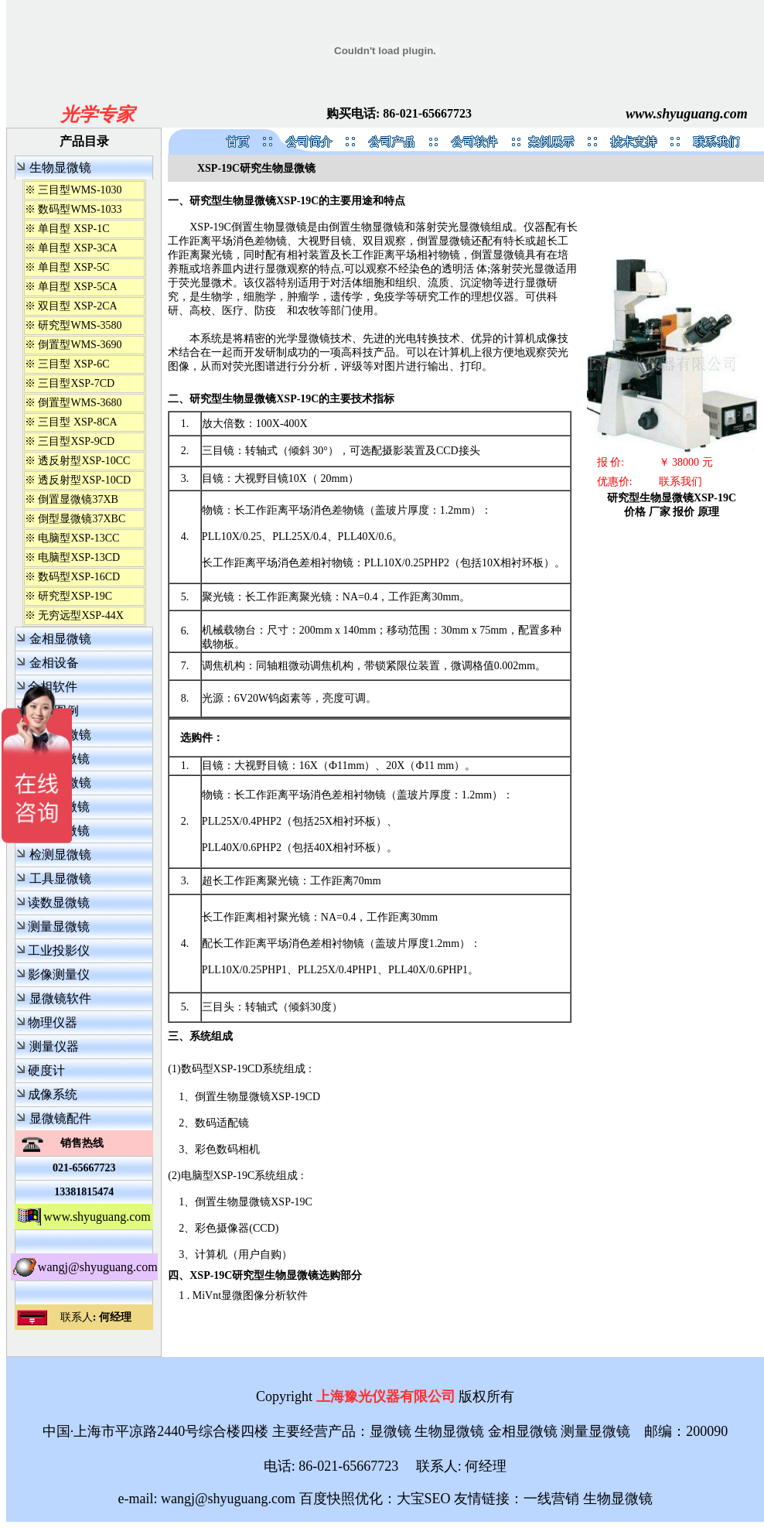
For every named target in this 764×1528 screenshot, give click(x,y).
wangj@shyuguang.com (98, 1266)
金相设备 (54, 662)
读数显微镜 (59, 902)
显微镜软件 (60, 998)
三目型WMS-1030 (79, 190)
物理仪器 (52, 1022)
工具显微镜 (60, 878)
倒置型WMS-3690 (79, 344)
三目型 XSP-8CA (77, 422)
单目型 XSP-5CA (77, 286)
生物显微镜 (60, 167)
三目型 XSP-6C (73, 364)
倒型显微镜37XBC (81, 519)
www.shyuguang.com (686, 113)
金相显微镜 (60, 638)
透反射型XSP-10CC (84, 461)
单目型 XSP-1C (73, 228)
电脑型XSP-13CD (79, 557)
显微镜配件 (60, 1118)
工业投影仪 (59, 950)
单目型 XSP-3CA (77, 248)
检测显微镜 (60, 854)
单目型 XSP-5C (73, 267)
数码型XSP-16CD (79, 577)
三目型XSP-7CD (76, 383)
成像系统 (52, 1094)
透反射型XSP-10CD (84, 480)
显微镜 (390, 1431)
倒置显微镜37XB (78, 499)
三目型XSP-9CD (76, 441)
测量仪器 (54, 1046)
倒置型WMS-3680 (79, 402)
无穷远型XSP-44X (80, 615)
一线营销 (551, 1498)
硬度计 (46, 1070)
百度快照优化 (341, 1498)
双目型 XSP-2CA (77, 306)
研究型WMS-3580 (79, 325)
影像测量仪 (59, 974)
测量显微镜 (59, 926)
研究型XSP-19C (75, 596)
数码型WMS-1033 (79, 209)
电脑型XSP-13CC (78, 538)
